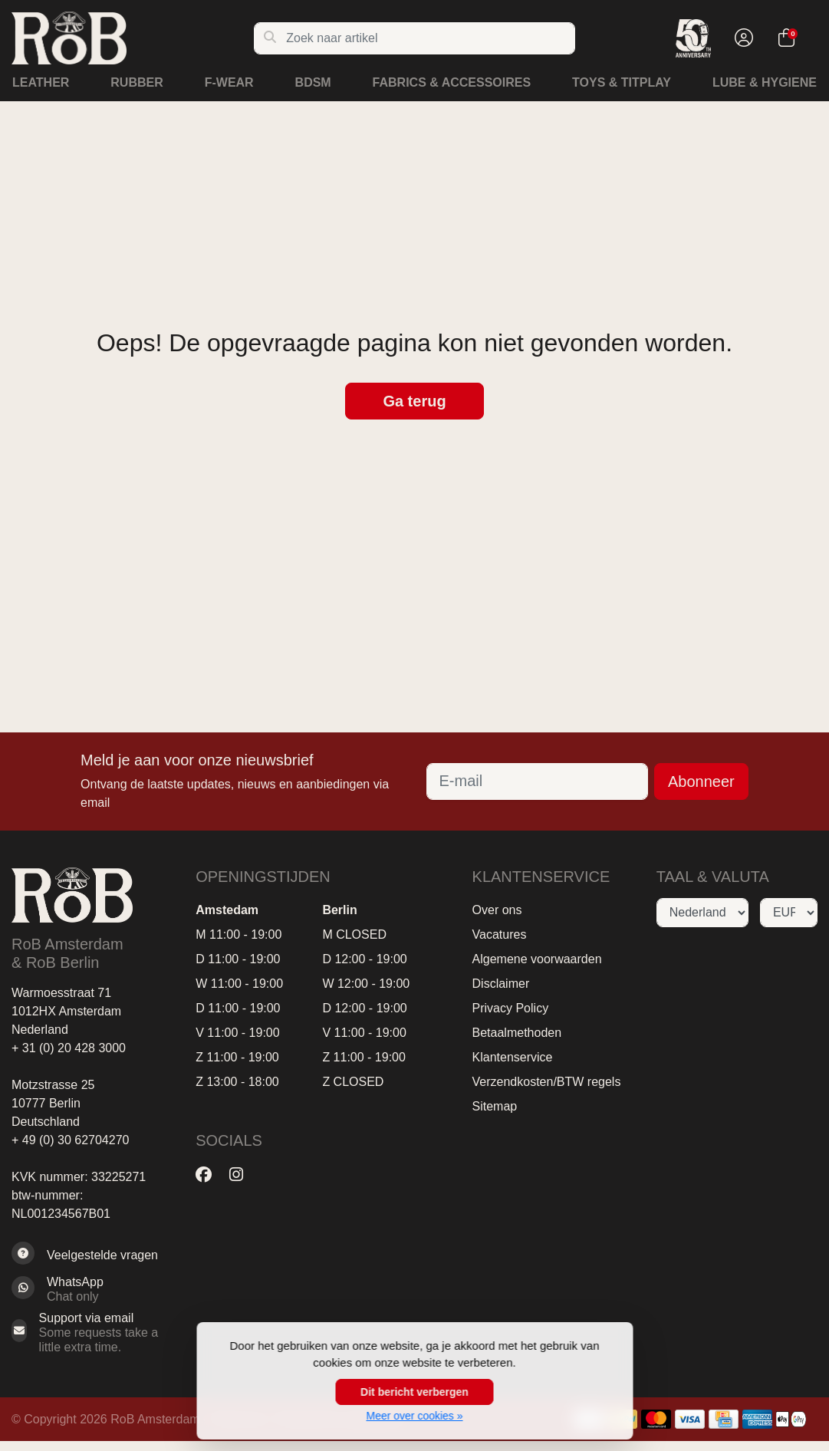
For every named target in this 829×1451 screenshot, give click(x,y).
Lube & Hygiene (764, 82)
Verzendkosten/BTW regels (546, 1081)
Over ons (497, 909)
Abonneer (701, 781)
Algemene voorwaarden (537, 959)
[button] (741, 38)
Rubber (136, 82)
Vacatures (499, 934)
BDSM (313, 82)
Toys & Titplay (621, 82)
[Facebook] (210, 1175)
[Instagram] (242, 1175)
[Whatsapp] (92, 1289)
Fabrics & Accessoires (452, 82)
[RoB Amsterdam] (132, 38)
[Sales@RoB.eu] (92, 1333)
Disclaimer (501, 983)
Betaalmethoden (517, 1032)
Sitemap (495, 1106)
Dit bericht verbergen (414, 1392)
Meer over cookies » (414, 1416)
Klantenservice (512, 1057)
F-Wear (229, 82)
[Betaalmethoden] (656, 1419)
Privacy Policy (510, 1008)
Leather (40, 82)
